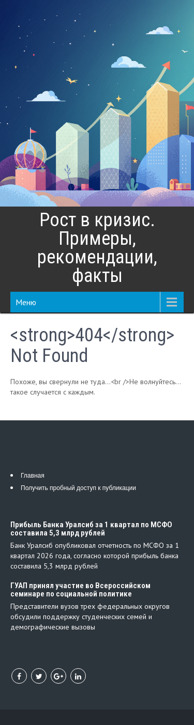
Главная (32, 475)
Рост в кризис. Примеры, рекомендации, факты (97, 248)
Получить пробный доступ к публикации (78, 488)
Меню (26, 302)
